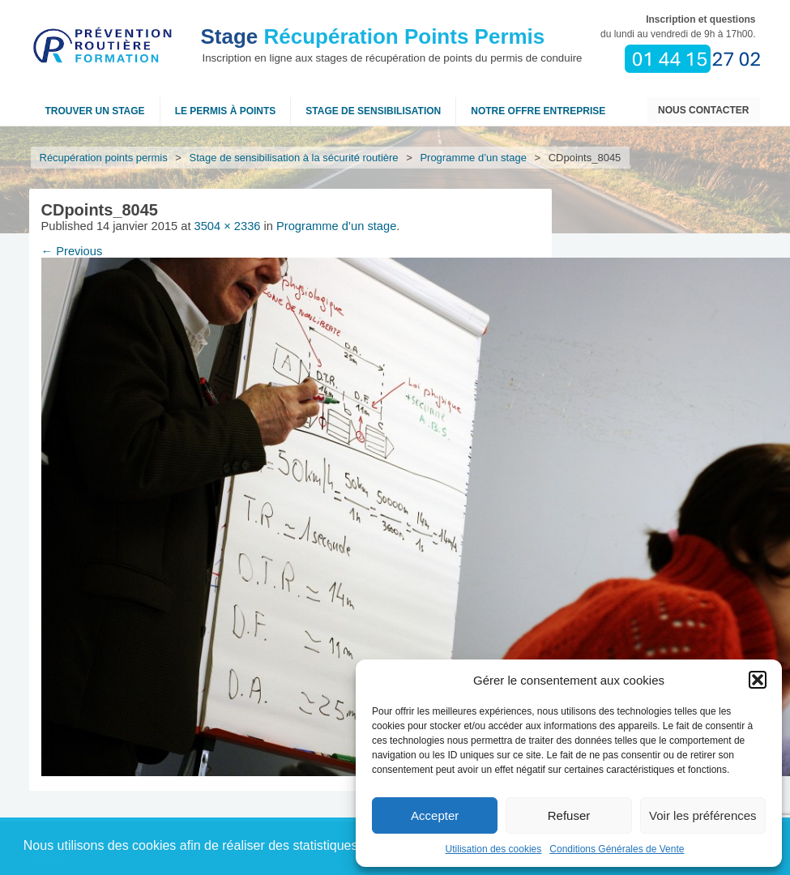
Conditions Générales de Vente (616, 849)
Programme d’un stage (473, 158)
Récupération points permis (104, 158)
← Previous (72, 251)
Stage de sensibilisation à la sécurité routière (294, 158)
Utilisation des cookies (494, 849)
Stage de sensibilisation (373, 111)
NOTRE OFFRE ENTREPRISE (538, 111)
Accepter (435, 815)
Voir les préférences (703, 815)
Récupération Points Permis (373, 36)
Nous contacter (703, 110)
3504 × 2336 (227, 226)
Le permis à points (225, 111)
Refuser (569, 815)
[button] (757, 680)
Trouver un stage (95, 111)
